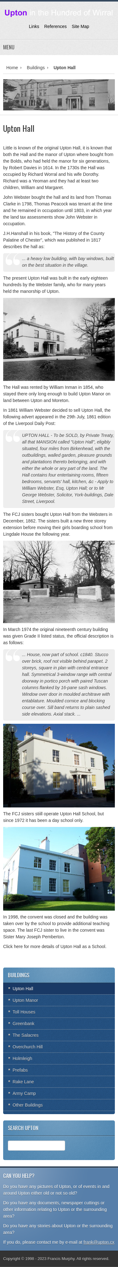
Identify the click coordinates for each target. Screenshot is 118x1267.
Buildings (36, 67)
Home (12, 67)
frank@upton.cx (98, 1242)
